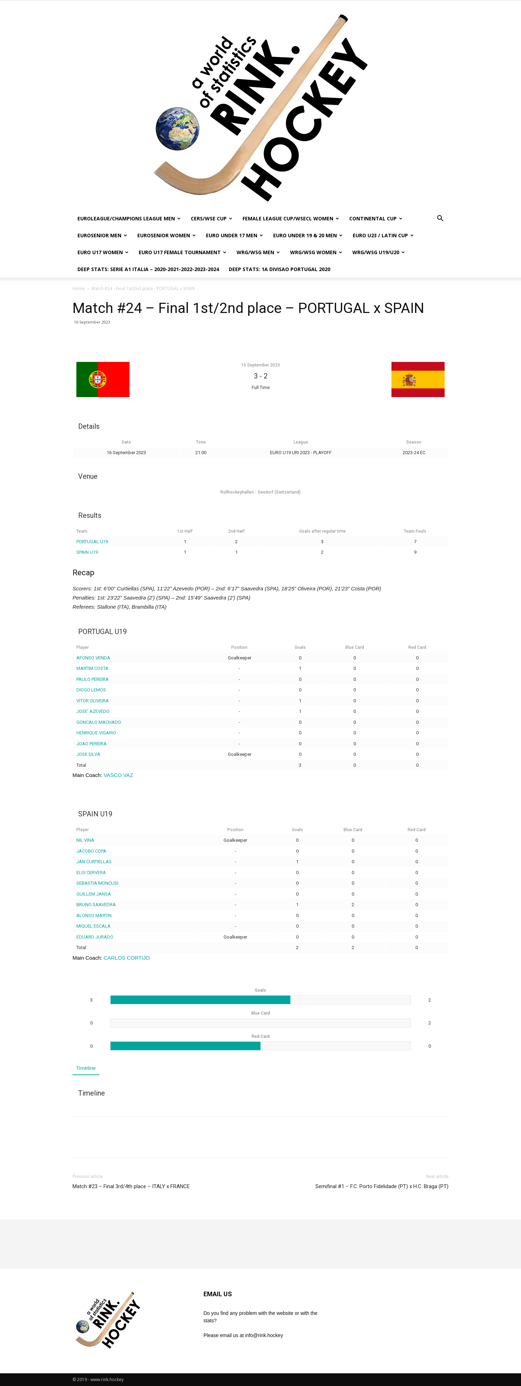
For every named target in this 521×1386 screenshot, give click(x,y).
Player (82, 647)
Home (79, 288)
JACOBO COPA (91, 851)
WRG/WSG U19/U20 (378, 252)
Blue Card (354, 647)
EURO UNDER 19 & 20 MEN (308, 235)
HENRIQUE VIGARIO (96, 732)
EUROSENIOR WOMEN (166, 235)
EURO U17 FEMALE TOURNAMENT (182, 252)
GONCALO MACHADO (98, 722)
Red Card (417, 647)
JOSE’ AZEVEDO (92, 711)
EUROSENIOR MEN (102, 235)
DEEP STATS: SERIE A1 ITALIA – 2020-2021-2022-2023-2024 (148, 269)
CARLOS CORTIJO (126, 958)
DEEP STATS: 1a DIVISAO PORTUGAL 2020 (279, 269)
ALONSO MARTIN (94, 915)
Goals (300, 647)
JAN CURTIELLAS (94, 861)
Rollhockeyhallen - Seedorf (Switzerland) (260, 492)
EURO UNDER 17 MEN (234, 235)
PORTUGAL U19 (92, 541)
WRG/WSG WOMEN (316, 252)
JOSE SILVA (88, 754)
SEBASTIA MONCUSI (97, 883)
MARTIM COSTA (92, 668)
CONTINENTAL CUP (375, 218)
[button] (440, 219)
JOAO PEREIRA (91, 743)
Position (239, 647)
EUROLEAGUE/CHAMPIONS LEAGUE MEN (129, 218)
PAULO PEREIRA (92, 679)
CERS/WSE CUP (211, 218)
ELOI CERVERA (91, 872)
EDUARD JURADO (94, 937)
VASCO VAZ (118, 775)
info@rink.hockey (264, 1335)
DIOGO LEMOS (91, 689)
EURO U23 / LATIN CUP (383, 235)
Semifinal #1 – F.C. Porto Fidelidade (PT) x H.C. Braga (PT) (381, 1186)
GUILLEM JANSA (93, 894)
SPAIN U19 (87, 552)
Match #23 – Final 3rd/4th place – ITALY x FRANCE (131, 1186)
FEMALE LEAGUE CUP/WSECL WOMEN (291, 218)
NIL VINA (85, 840)
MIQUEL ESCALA (93, 926)
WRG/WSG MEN (258, 252)
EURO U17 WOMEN (102, 252)
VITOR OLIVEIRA (92, 700)
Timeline (86, 1068)
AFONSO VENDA (93, 657)
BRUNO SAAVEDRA (96, 904)
